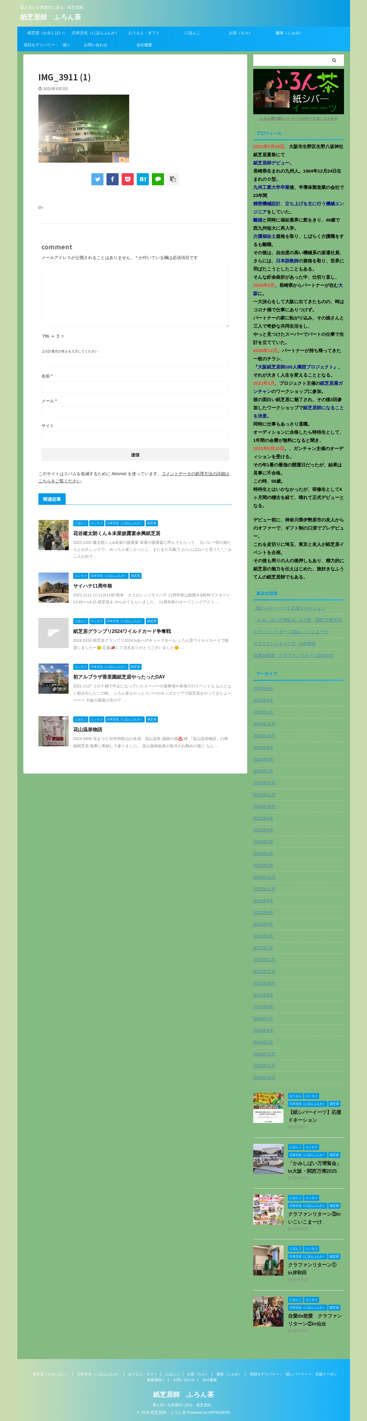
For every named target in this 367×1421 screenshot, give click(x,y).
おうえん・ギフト (144, 33)
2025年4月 (263, 700)
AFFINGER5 (219, 1412)
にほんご (192, 33)
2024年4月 (263, 759)
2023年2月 (263, 865)
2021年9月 (263, 995)
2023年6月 (263, 830)
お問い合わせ (95, 45)
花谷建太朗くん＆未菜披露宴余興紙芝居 (116, 533)
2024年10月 (264, 735)
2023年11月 (264, 794)
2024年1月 (263, 771)
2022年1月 (263, 948)
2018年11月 (264, 1065)
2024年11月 (264, 724)
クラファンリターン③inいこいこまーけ (291, 631)
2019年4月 (263, 1030)
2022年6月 (263, 912)
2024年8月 (263, 747)
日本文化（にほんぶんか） (95, 33)
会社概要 (144, 45)
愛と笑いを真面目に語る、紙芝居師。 (184, 1405)
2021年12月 (264, 959)
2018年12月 (264, 1054)
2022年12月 (264, 877)
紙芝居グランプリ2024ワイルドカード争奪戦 (122, 631)
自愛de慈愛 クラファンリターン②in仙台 (293, 655)
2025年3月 (263, 712)
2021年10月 (264, 983)
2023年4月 (263, 853)
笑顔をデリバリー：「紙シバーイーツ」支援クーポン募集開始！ (47, 47)
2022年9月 (263, 900)
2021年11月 (264, 971)
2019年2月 (263, 1042)
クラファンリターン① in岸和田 (284, 643)
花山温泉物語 (87, 729)
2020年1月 (263, 1018)
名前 (47, 376)
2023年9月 (263, 818)
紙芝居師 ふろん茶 (50, 17)
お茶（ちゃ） (241, 33)
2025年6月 (263, 688)
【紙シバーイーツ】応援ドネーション (289, 608)
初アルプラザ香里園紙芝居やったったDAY (119, 677)
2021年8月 (263, 1006)
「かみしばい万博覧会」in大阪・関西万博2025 (297, 620)
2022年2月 (263, 936)
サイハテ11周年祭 (93, 586)
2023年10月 (264, 806)
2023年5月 (263, 841)
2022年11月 (264, 889)
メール (49, 400)
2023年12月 (264, 782)
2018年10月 (264, 1077)
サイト (47, 425)
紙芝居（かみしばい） (47, 33)
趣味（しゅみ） (289, 33)
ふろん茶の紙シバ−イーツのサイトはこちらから (298, 118)
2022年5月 (263, 924)
